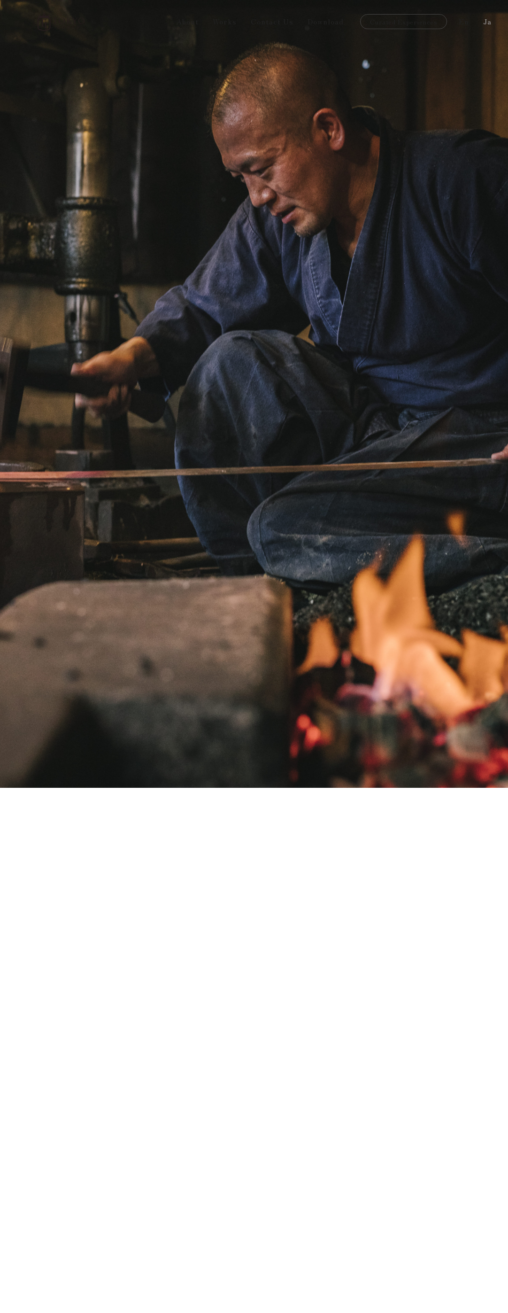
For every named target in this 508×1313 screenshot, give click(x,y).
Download (326, 21)
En (464, 21)
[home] (61, 21)
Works (225, 21)
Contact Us (272, 21)
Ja (487, 21)
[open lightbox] (99, 1266)
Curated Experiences (404, 21)
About (187, 21)
